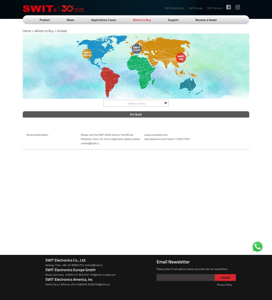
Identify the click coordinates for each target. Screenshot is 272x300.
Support (173, 20)
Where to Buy (142, 20)
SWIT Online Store (174, 8)
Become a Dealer (206, 20)
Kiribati (62, 30)
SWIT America (215, 8)
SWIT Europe (196, 8)
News (70, 20)
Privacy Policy (224, 285)
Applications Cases (103, 20)
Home (27, 30)
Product (45, 20)
